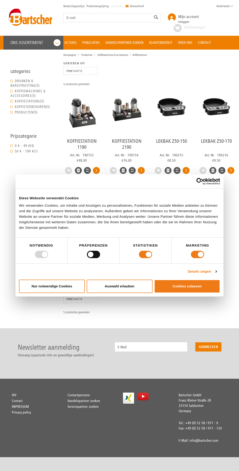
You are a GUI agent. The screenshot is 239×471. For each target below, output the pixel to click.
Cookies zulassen (187, 286)
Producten (86, 55)
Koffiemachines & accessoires (113, 55)
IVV (14, 395)
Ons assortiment (35, 42)
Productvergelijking (97, 6)
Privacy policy (21, 412)
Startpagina (69, 55)
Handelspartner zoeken (83, 401)
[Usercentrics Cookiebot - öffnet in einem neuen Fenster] (200, 181)
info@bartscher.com (204, 440)
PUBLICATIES (91, 42)
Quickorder (117, 6)
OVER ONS (185, 42)
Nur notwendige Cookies (52, 286)
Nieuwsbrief (134, 6)
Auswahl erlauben (119, 286)
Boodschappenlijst (74, 6)
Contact (17, 401)
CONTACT (204, 42)
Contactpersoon (78, 395)
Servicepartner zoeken (83, 406)
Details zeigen (199, 271)
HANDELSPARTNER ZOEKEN (124, 42)
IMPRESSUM (20, 406)
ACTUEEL (70, 42)
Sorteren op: (74, 63)
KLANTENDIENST (160, 42)
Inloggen (188, 19)
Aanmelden (208, 347)
